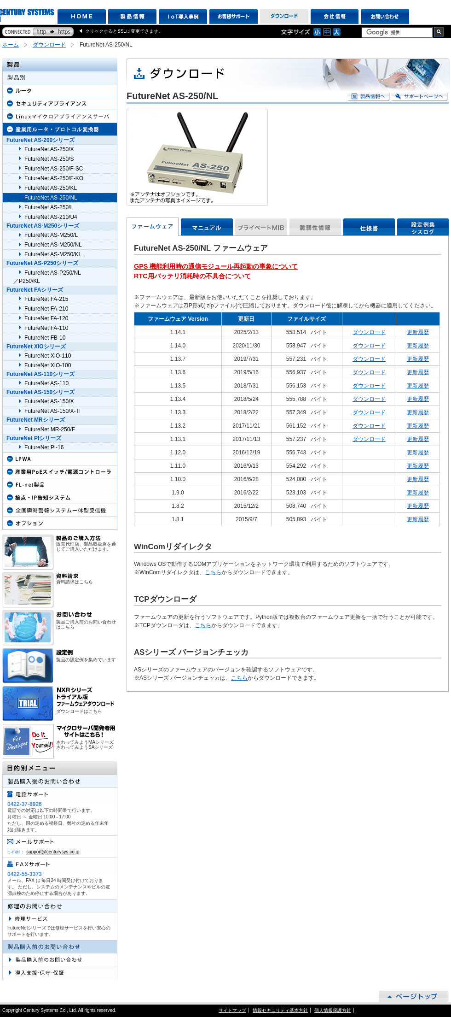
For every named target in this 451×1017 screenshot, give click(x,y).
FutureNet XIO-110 (47, 356)
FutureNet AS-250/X (49, 149)
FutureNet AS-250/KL (50, 188)
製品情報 (132, 16)
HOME (82, 16)
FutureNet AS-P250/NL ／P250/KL (47, 277)
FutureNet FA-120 (46, 318)
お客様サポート (233, 16)
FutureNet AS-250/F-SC (53, 168)
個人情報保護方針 (332, 1010)
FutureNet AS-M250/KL (52, 254)
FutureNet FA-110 (46, 328)
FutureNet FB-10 (44, 338)
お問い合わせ (385, 16)
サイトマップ (232, 1010)
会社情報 (335, 16)
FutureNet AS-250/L (48, 207)
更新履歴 (418, 332)
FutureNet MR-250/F (49, 429)
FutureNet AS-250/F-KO (53, 178)
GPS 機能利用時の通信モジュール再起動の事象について (216, 266)
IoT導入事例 (183, 16)
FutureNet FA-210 (46, 309)
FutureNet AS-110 (46, 383)
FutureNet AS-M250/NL (53, 244)
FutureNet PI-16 (44, 447)
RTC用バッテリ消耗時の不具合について (192, 276)
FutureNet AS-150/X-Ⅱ (52, 411)
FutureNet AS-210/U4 (50, 217)
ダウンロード (284, 16)
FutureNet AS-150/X (49, 401)
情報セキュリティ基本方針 (280, 1010)
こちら (213, 572)
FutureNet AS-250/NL (50, 197)
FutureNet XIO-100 (47, 365)
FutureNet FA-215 (46, 299)
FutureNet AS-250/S (49, 159)
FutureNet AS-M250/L (51, 235)
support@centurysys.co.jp (52, 851)
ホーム (10, 44)
